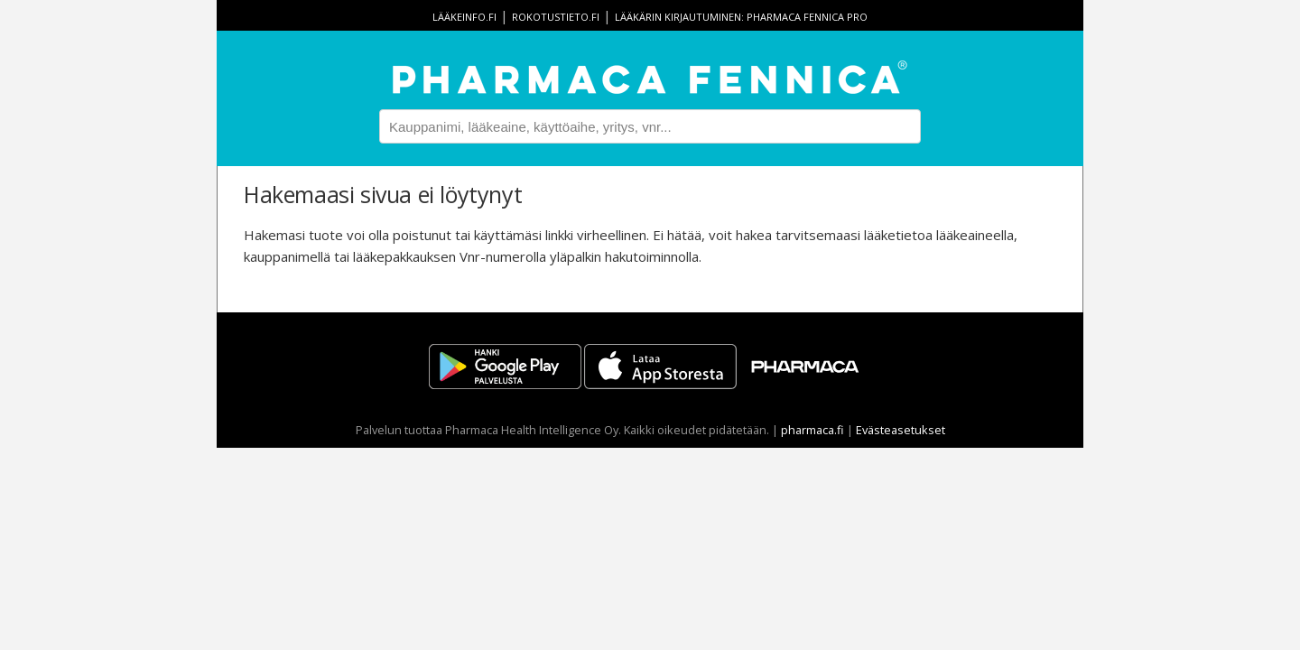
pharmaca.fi (812, 430)
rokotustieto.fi (555, 16)
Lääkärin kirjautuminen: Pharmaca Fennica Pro (741, 16)
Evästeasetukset (900, 430)
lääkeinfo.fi (464, 16)
